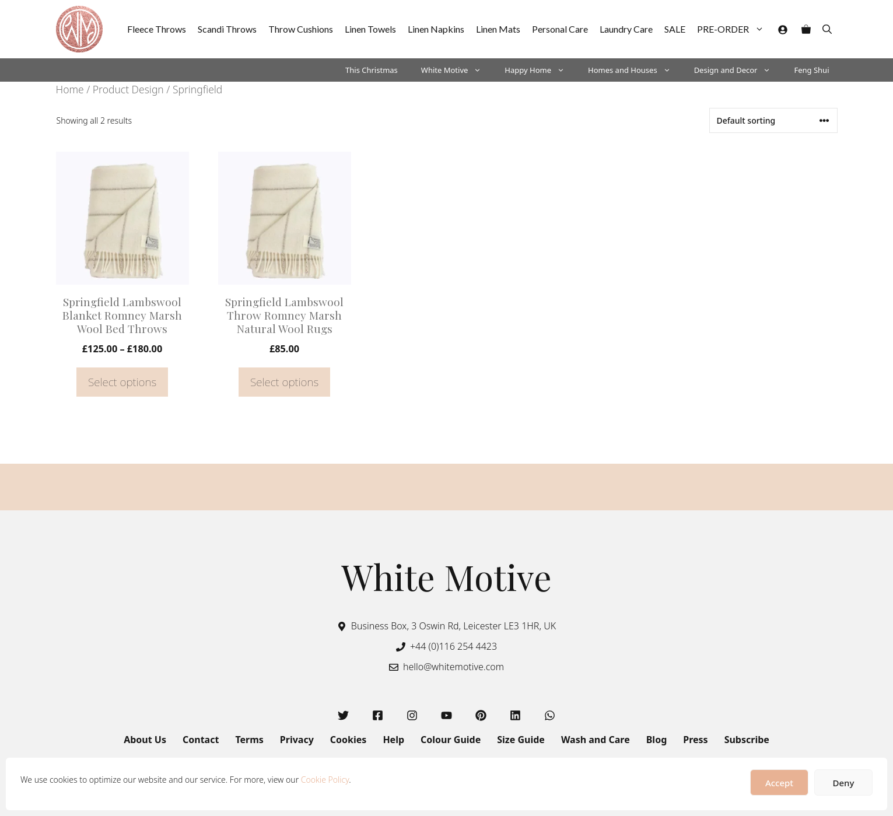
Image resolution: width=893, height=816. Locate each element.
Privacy (297, 739)
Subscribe (746, 739)
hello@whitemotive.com (453, 666)
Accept (779, 783)
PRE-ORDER (733, 29)
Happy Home (540, 70)
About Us (145, 739)
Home (70, 89)
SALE (674, 28)
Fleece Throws (156, 28)
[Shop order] (773, 120)
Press (695, 739)
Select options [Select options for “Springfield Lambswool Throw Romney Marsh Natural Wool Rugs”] (284, 382)
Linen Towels (370, 28)
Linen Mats (498, 28)
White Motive (457, 70)
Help (393, 739)
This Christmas (371, 70)
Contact (201, 739)
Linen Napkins (436, 28)
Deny (844, 783)
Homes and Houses (635, 70)
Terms (249, 739)
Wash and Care (595, 739)
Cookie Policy (325, 779)
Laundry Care (626, 28)
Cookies (348, 739)
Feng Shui (811, 70)
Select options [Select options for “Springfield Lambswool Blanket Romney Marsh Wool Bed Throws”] (122, 382)
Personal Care (560, 28)
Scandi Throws (227, 28)
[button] (827, 29)
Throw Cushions (300, 28)
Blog (656, 739)
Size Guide (521, 739)
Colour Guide (451, 739)
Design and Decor (738, 70)
